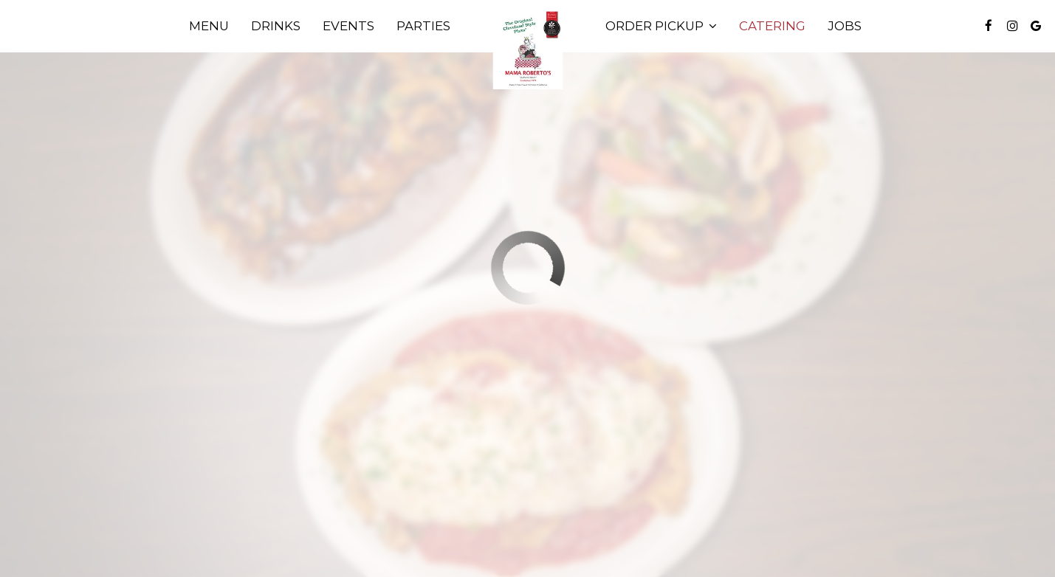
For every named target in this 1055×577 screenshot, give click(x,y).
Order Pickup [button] (661, 25)
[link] (527, 50)
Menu (209, 25)
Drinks (275, 25)
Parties (423, 25)
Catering (772, 25)
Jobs (845, 25)
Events (348, 25)
